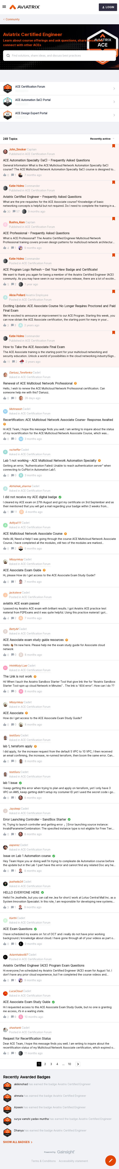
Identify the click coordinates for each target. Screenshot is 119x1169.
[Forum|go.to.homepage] (25, 7)
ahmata (18, 1095)
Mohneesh (15, 408)
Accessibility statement (73, 1161)
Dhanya (19, 1130)
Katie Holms (16, 185)
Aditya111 (15, 522)
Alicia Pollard (17, 295)
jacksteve (15, 592)
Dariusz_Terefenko (20, 372)
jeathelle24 (16, 881)
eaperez (14, 845)
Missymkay (16, 559)
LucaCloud (15, 991)
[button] (4, 7)
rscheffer (14, 449)
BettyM (13, 628)
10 (69, 1064)
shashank (15, 1027)
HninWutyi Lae (18, 665)
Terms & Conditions (43, 1161)
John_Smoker (17, 149)
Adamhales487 (18, 954)
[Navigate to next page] (78, 1064)
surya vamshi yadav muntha (31, 1118)
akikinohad (21, 1084)
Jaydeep (14, 808)
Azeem (18, 1107)
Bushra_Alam (17, 222)
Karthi (12, 918)
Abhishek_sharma (20, 486)
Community (13, 19)
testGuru (14, 735)
